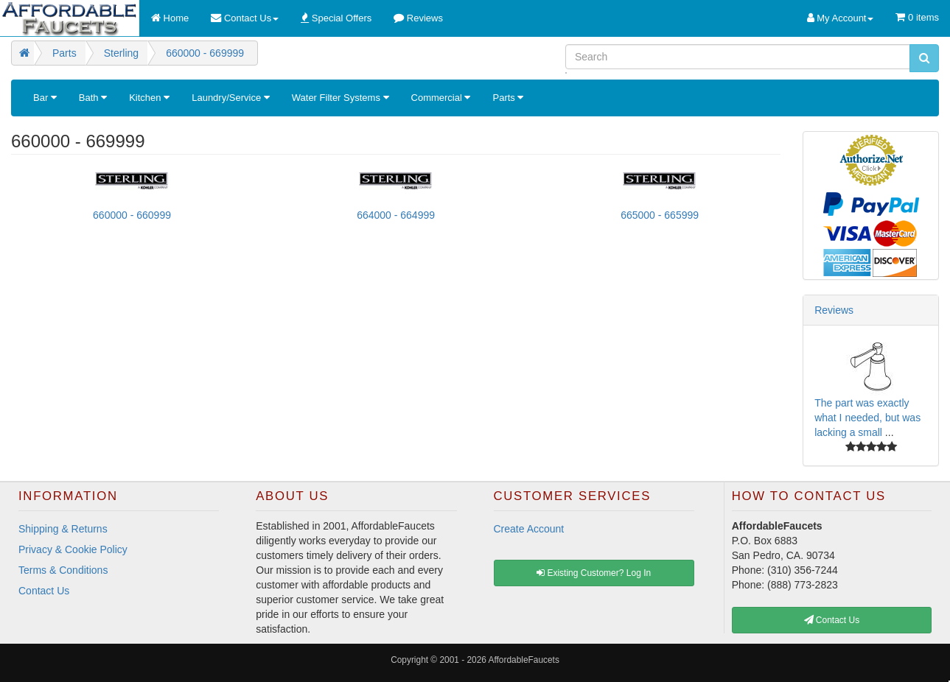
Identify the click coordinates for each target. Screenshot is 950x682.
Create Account (529, 529)
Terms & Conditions (63, 570)
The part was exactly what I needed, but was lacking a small (867, 417)
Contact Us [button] (832, 620)
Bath (93, 97)
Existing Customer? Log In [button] (594, 573)
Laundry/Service (231, 97)
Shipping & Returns (63, 529)
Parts (507, 97)
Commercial (441, 97)
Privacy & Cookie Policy (73, 549)
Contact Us (43, 591)
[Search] (737, 56)
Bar (45, 97)
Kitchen (149, 97)
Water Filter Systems (340, 97)
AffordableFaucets (524, 660)
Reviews (833, 310)
